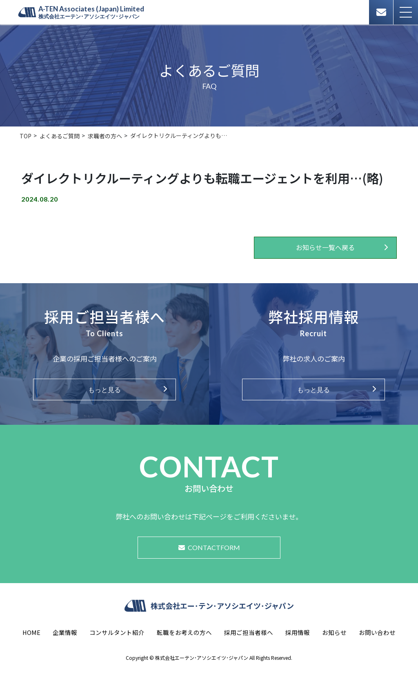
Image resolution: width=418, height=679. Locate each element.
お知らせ (334, 632)
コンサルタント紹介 (117, 632)
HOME (31, 632)
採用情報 (297, 632)
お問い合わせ (377, 632)
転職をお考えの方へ (184, 632)
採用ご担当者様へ (248, 632)
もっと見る (104, 389)
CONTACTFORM (209, 547)
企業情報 (65, 632)
